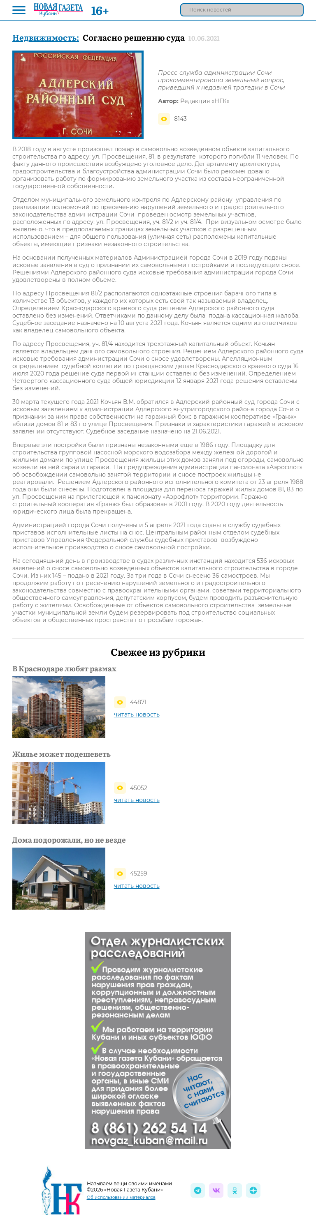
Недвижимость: (45, 37)
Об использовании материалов (121, 1197)
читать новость (137, 714)
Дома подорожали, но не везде (69, 839)
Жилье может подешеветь (61, 754)
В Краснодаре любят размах (64, 668)
